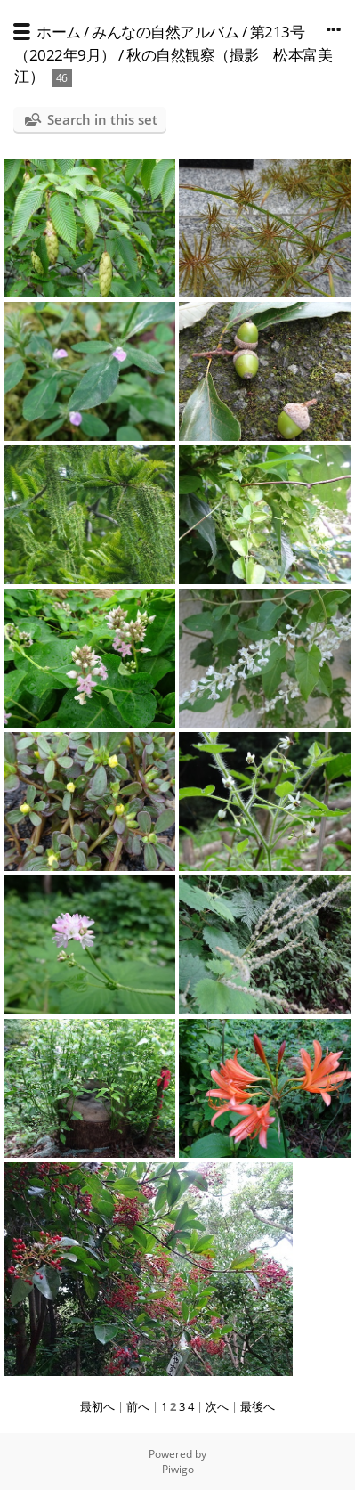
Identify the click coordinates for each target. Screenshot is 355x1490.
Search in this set (102, 119)
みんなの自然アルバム (165, 31)
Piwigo (178, 1469)
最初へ (97, 1406)
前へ (137, 1406)
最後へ (257, 1406)
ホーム (58, 31)
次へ (217, 1406)
